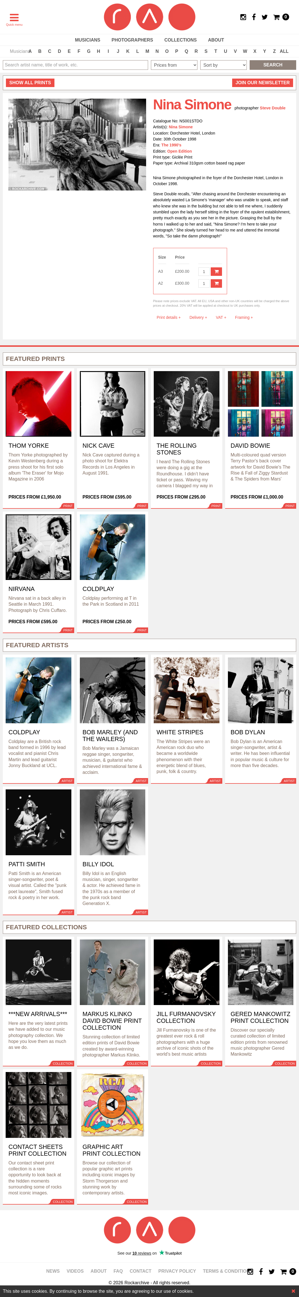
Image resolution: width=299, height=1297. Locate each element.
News (53, 1271)
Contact (140, 1271)
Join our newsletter (263, 82)
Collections (180, 40)
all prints (30, 82)
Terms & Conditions (228, 1271)
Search (273, 64)
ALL (284, 51)
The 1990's (171, 145)
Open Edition (179, 151)
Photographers (132, 40)
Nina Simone (181, 127)
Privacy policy (177, 1271)
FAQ (118, 1271)
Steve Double (272, 108)
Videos (75, 1271)
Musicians (87, 40)
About (216, 40)
